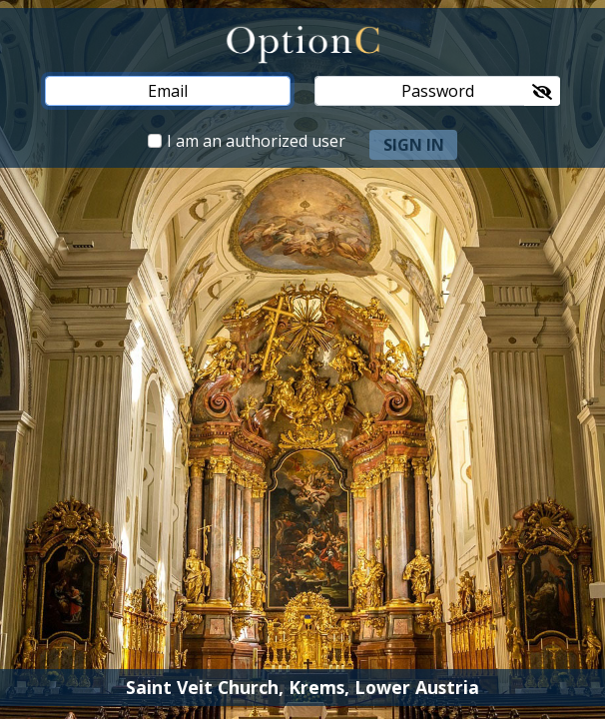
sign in (413, 145)
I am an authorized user (256, 141)
